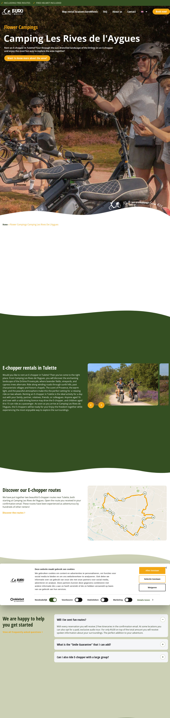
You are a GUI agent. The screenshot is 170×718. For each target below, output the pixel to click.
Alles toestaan (141, 683)
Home (5, 224)
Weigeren (141, 700)
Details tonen (143, 713)
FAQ (105, 11)
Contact (131, 11)
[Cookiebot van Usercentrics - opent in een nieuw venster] (17, 713)
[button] (91, 414)
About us (117, 11)
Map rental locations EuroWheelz (80, 11)
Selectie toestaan (141, 692)
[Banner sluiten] (166, 680)
